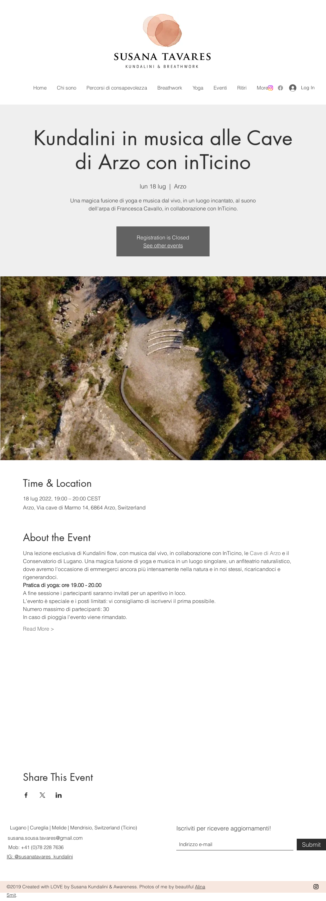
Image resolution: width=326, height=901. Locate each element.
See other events (163, 245)
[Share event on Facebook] (26, 795)
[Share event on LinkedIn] (59, 795)
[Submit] (311, 844)
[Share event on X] (42, 795)
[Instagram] (270, 88)
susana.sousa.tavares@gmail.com (45, 838)
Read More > (38, 628)
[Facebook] (280, 88)
